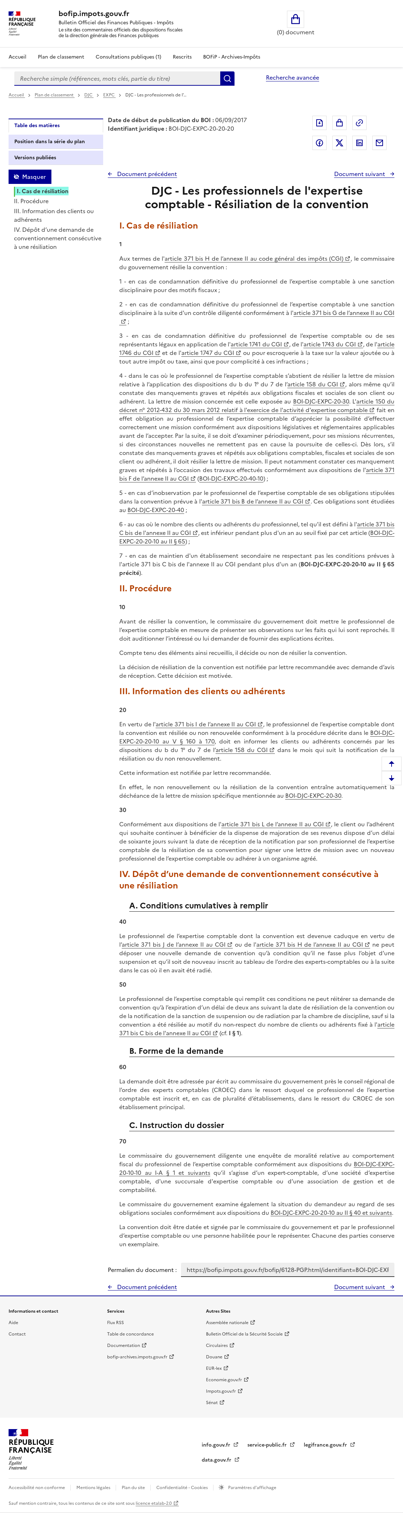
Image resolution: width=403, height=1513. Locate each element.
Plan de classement (55, 95)
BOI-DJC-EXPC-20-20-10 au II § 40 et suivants (331, 1212)
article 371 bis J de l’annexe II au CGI (174, 944)
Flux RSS (115, 1322)
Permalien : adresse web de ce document (359, 123)
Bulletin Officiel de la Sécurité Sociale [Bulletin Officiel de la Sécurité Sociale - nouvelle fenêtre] (244, 1334)
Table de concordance (130, 1334)
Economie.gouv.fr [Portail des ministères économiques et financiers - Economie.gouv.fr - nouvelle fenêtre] (224, 1380)
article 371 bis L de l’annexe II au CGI (272, 824)
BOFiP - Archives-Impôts (231, 57)
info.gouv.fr (217, 1445)
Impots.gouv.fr (221, 1391)
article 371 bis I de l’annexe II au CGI (206, 724)
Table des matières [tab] (37, 125)
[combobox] (117, 78)
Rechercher (227, 78)
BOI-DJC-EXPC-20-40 (155, 510)
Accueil (17, 57)
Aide (13, 1322)
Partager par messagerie (379, 143)
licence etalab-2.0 (154, 1503)
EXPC (109, 95)
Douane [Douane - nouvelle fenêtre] (214, 1357)
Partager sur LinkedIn (359, 143)
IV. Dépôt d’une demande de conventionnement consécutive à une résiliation (57, 238)
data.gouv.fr (217, 1460)
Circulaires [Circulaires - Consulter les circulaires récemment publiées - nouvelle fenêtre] (217, 1345)
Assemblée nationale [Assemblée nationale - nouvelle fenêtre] (227, 1322)
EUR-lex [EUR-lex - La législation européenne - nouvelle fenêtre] (214, 1368)
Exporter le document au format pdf (319, 123)
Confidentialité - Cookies (182, 1487)
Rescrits (182, 57)
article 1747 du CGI (207, 353)
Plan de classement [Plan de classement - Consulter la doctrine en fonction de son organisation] (61, 57)
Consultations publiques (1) (128, 57)
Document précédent (146, 174)
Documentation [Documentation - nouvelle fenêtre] (123, 1345)
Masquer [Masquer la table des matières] (34, 176)
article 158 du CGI (312, 384)
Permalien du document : (142, 1270)
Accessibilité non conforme (37, 1487)
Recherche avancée (292, 77)
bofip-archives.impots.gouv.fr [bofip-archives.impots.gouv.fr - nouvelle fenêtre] (137, 1357)
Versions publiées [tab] (35, 157)
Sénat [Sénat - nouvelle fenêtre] (212, 1402)
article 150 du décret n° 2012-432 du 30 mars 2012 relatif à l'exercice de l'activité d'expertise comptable (256, 405)
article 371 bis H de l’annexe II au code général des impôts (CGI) (254, 258)
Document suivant (360, 174)
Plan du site (134, 1487)
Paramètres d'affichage (251, 1487)
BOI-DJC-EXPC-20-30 (321, 401)
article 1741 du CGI (256, 344)
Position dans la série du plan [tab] (49, 141)
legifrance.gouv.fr (326, 1445)
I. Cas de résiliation (43, 191)
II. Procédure (31, 201)
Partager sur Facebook (319, 143)
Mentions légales (93, 1487)
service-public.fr (267, 1445)
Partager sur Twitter (339, 143)
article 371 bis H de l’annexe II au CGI (309, 944)
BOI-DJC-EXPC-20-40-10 (231, 478)
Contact (17, 1334)
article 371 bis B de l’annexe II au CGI (252, 501)
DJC (89, 95)
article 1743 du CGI (329, 344)
